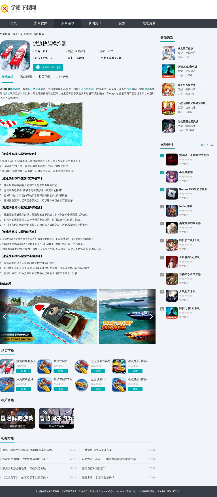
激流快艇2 (60, 361)
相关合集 (63, 76)
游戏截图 (26, 76)
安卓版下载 (48, 67)
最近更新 (149, 23)
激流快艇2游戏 (100, 361)
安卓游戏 (67, 23)
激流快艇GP (99, 379)
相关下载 (44, 76)
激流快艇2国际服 (63, 379)
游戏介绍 (7, 76)
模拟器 (14, 89)
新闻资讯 (94, 23)
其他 (7, 93)
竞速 (38, 89)
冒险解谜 (39, 34)
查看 (23, 370)
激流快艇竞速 (25, 379)
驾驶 (146, 89)
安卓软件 (40, 23)
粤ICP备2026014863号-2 (170, 491)
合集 (122, 23)
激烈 (83, 89)
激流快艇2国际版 (137, 361)
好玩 (30, 89)
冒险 (129, 89)
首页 (13, 23)
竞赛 (91, 89)
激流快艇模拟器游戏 (25, 361)
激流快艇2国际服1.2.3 (137, 379)
